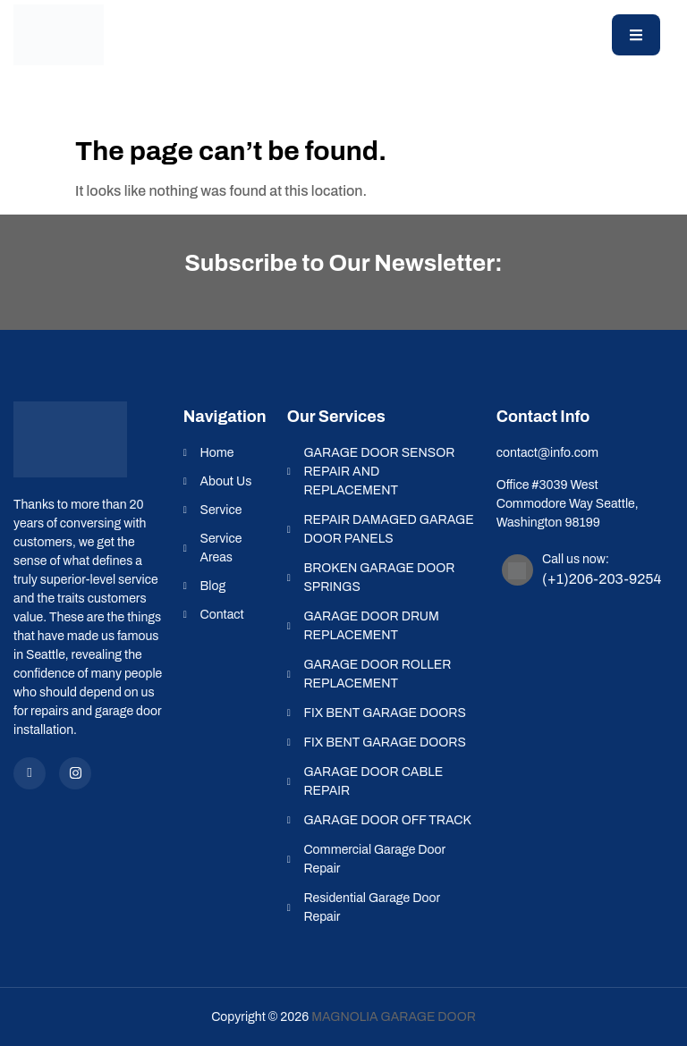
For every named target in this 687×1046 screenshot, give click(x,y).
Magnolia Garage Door (393, 1017)
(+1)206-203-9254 (601, 578)
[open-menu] (636, 34)
